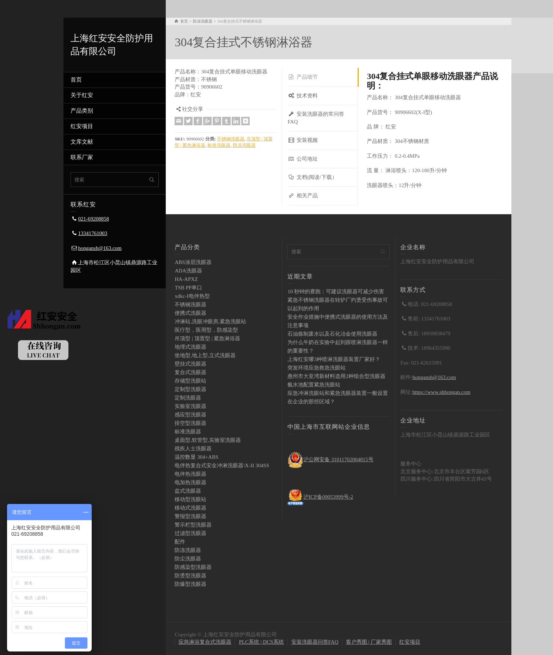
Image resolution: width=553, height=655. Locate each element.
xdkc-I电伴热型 (192, 296)
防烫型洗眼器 (190, 575)
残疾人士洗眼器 (193, 448)
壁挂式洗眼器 (190, 364)
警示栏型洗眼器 (193, 525)
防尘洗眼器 (188, 558)
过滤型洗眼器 (190, 533)
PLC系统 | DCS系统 (261, 642)
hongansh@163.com (99, 248)
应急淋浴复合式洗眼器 (204, 642)
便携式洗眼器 (190, 313)
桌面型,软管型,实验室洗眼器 (208, 440)
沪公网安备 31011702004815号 (338, 459)
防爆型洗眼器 (190, 584)
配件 (180, 542)
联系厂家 (82, 157)
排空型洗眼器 (190, 423)
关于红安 (82, 95)
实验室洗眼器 (190, 406)
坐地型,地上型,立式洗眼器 (205, 355)
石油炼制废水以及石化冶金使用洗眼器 (332, 334)
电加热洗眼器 (190, 482)
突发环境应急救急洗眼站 (316, 368)
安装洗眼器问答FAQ (315, 642)
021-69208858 (93, 219)
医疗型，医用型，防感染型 (206, 330)
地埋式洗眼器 (190, 347)
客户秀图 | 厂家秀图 (369, 642)
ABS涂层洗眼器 (193, 262)
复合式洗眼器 (190, 372)
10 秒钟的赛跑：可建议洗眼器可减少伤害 (335, 291)
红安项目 (82, 126)
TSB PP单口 (188, 287)
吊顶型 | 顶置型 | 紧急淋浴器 (207, 338)
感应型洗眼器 (190, 414)
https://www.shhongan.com (441, 392)
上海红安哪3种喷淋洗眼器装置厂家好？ (333, 359)
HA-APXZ (186, 279)
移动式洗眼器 (190, 508)
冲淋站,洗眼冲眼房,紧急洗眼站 (210, 321)
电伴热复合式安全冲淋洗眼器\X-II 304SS (222, 465)
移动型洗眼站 (190, 499)
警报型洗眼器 (190, 516)
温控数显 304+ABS (196, 457)
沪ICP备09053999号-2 (328, 497)
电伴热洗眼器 (190, 474)
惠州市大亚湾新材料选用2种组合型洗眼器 (336, 376)
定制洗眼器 (188, 398)
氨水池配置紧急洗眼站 (313, 384)
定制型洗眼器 (190, 389)
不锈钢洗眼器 (230, 139)
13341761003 (92, 233)
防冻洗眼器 (244, 145)
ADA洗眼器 (188, 271)
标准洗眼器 (218, 145)
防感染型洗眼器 (193, 567)
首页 (76, 80)
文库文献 (82, 142)
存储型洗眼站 (190, 381)
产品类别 (82, 111)
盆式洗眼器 (188, 491)
